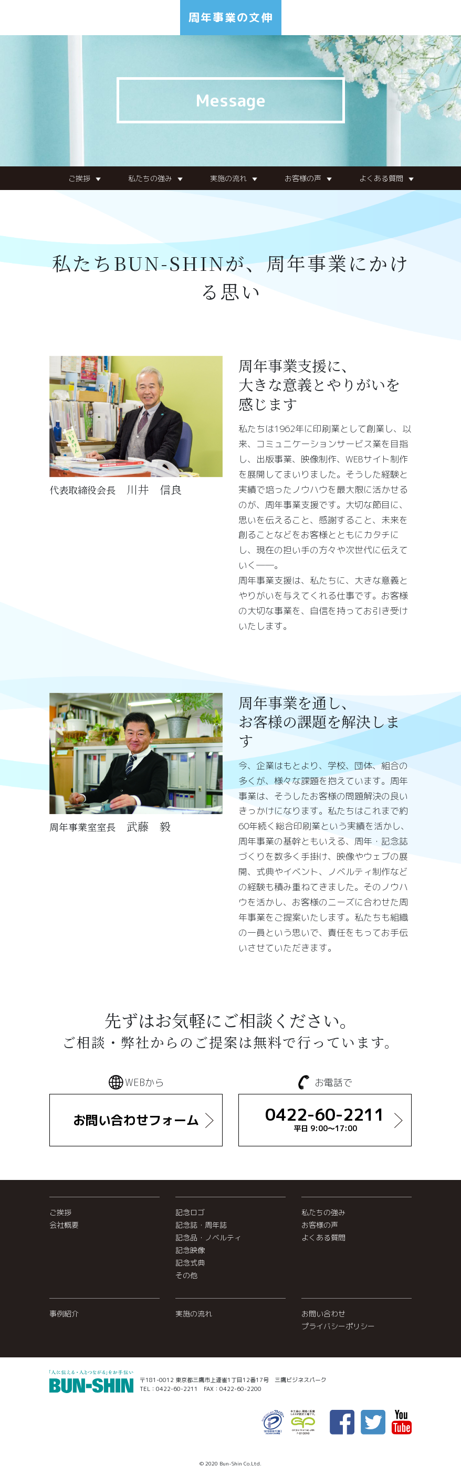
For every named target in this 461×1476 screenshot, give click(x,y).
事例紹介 (64, 1314)
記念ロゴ (190, 1212)
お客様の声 (303, 178)
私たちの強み (150, 178)
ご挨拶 (79, 178)
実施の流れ (228, 178)
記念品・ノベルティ (208, 1237)
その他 (186, 1275)
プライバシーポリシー (338, 1326)
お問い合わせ (323, 1314)
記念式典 (190, 1263)
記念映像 (190, 1250)
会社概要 (64, 1225)
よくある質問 (381, 178)
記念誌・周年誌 (201, 1225)
